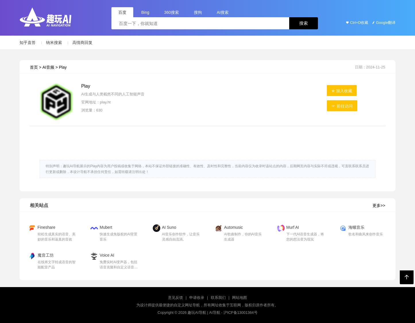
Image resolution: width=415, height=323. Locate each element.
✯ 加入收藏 (341, 91)
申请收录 (196, 297)
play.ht (105, 102)
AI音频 (48, 67)
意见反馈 (175, 297)
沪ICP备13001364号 (240, 312)
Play (63, 67)
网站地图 (239, 297)
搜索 (303, 23)
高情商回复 (82, 42)
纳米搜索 (54, 42)
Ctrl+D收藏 (356, 22)
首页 (34, 67)
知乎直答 (28, 42)
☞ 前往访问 (342, 106)
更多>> (378, 205)
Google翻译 (383, 22)
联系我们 (218, 297)
